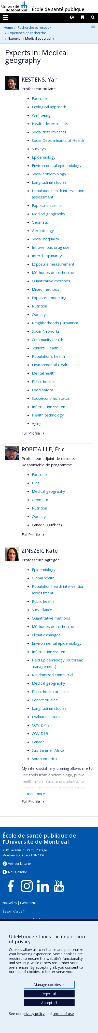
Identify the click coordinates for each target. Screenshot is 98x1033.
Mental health (43, 373)
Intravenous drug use (50, 247)
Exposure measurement (53, 264)
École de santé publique (58, 9)
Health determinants (50, 123)
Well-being (41, 115)
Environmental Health (50, 364)
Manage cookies (49, 984)
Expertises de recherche (27, 32)
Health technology (48, 415)
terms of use (63, 1013)
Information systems (50, 406)
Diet (35, 482)
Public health (43, 381)
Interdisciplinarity (47, 255)
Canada (38, 741)
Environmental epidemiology (56, 165)
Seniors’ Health (45, 347)
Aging (36, 423)
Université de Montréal (14, 6)
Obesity (39, 314)
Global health (43, 577)
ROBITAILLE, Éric (43, 449)
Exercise (39, 98)
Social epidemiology (49, 173)
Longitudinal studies (49, 182)
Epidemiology (43, 157)
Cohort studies (45, 699)
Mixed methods (45, 289)
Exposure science (47, 205)
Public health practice (50, 691)
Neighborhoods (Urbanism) (55, 322)
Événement (28, 903)
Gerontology (43, 230)
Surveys (39, 148)
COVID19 (40, 733)
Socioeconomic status (51, 398)
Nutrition (39, 306)
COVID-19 (41, 725)
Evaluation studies (48, 716)
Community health (47, 339)
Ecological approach (49, 106)
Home (8, 27)
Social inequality (45, 238)
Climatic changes (46, 634)
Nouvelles (10, 903)
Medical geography (48, 213)
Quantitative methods (51, 280)
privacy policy (34, 1013)
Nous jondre (17, 872)
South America (44, 758)
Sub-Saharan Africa (48, 750)
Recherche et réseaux (34, 27)
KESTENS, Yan (40, 79)
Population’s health (48, 356)
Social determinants (49, 131)
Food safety (42, 389)
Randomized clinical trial (52, 674)
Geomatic (40, 222)
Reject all (49, 993)
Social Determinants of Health (58, 140)
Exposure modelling (49, 297)
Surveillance (42, 609)
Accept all (49, 1002)
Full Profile (31, 433)
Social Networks (46, 331)
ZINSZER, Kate (40, 550)
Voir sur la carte (19, 863)
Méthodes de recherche (53, 272)
